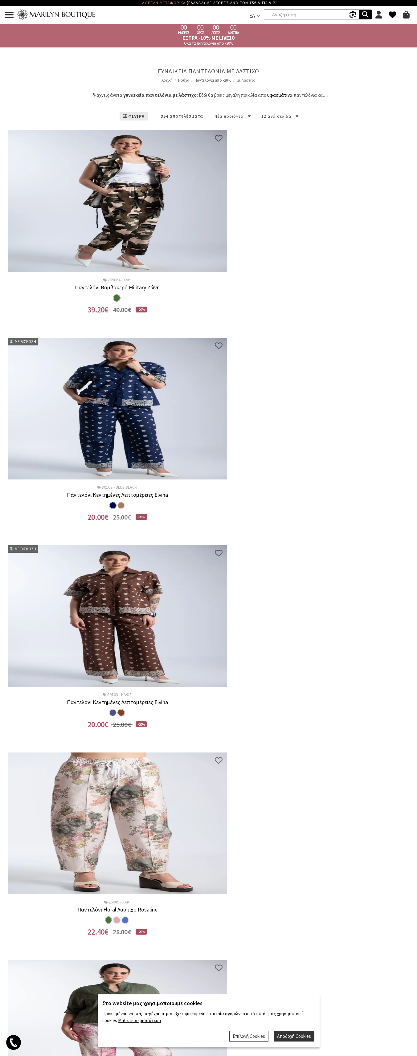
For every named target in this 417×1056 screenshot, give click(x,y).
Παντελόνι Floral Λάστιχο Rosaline (362, 287)
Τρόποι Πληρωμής (70, 905)
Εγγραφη (254, 816)
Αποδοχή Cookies (295, 1037)
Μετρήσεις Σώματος (347, 902)
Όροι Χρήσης (347, 880)
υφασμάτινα (279, 95)
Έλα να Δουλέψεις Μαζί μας (208, 880)
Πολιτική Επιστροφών (69, 913)
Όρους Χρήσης (226, 832)
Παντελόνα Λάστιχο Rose (362, 702)
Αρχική (167, 80)
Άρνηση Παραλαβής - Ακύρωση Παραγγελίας (69, 921)
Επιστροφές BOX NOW (69, 881)
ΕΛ (252, 15)
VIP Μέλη (347, 873)
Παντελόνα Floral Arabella (260, 495)
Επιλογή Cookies (250, 1037)
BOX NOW (69, 889)
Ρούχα (183, 80)
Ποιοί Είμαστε (209, 873)
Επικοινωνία (208, 888)
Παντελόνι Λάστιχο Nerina (157, 702)
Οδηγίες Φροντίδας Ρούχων (347, 895)
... (188, 755)
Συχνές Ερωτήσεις (347, 888)
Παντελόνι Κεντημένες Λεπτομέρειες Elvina (157, 287)
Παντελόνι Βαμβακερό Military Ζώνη (54, 287)
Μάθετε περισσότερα (139, 1022)
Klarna (69, 873)
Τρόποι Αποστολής (69, 897)
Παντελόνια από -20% (212, 80)
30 (202, 755)
